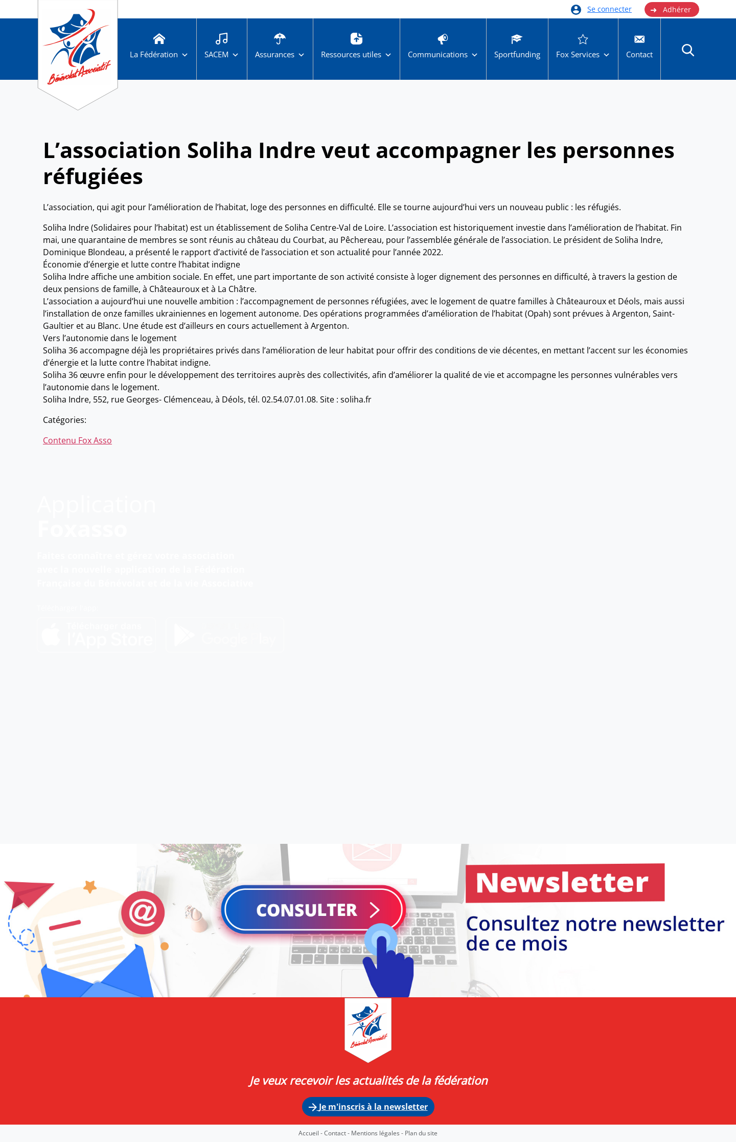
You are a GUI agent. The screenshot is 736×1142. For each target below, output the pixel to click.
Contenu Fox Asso (77, 440)
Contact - (337, 1133)
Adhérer (670, 10)
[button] (688, 49)
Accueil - (311, 1133)
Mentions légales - (378, 1133)
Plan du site (421, 1133)
